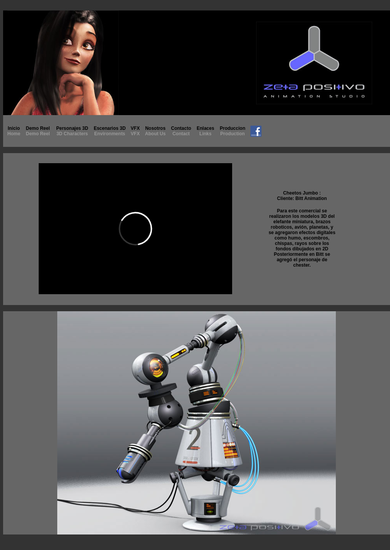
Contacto (181, 131)
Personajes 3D (72, 128)
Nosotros (155, 131)
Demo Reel (38, 131)
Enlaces (205, 131)
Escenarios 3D (110, 128)
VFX (135, 131)
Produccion (232, 131)
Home (13, 133)
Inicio (14, 128)
